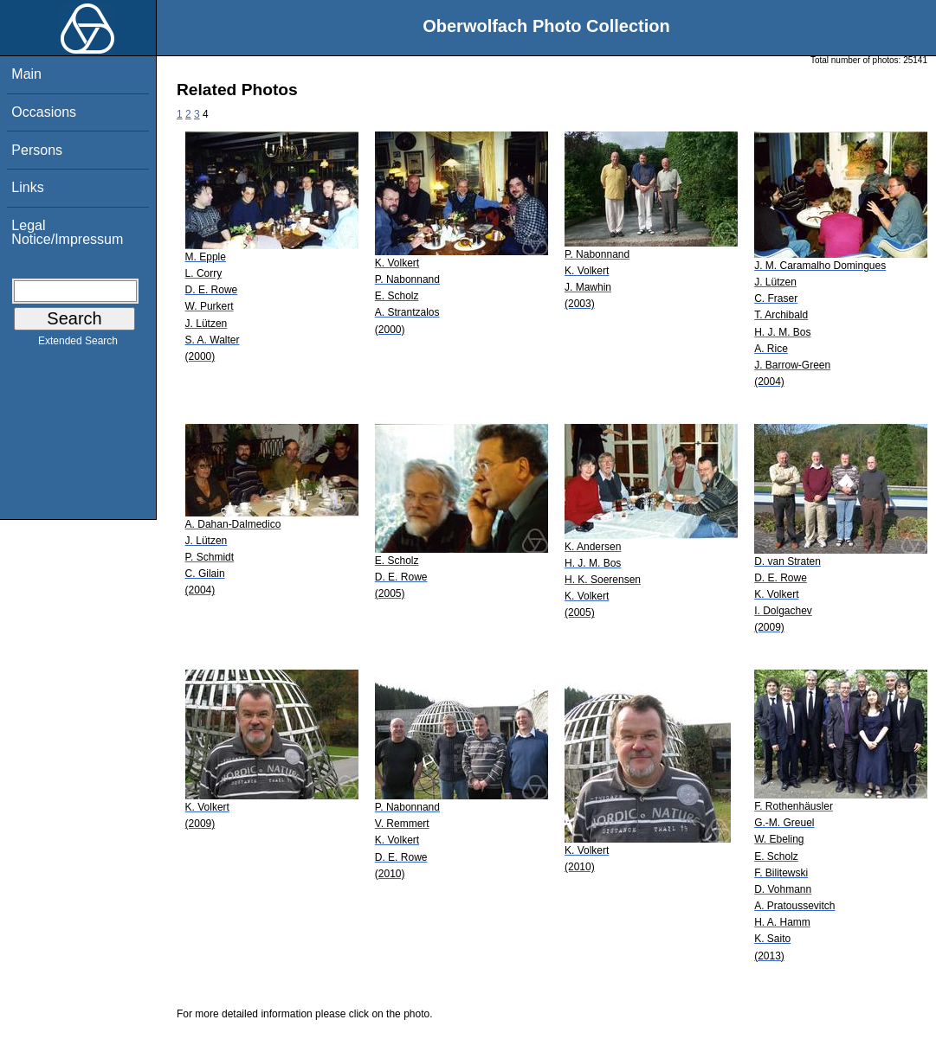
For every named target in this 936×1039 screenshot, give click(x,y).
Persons (36, 150)
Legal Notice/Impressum (67, 232)
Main (26, 74)
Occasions (43, 112)
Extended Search (78, 344)
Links (27, 187)
